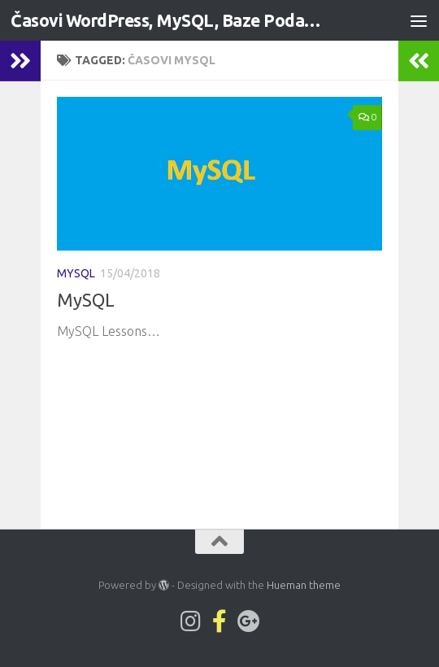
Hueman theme (304, 585)
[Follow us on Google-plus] (248, 621)
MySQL (76, 273)
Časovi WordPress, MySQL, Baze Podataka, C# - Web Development (169, 20)
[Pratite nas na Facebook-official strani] (219, 621)
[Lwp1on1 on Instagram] (190, 621)
